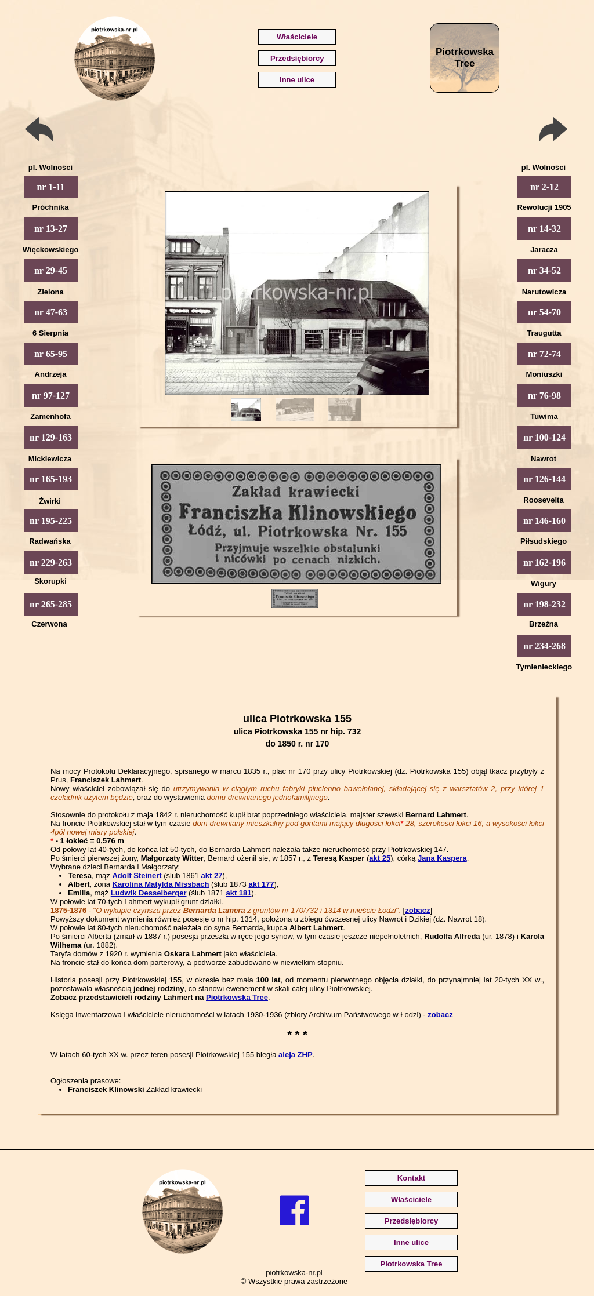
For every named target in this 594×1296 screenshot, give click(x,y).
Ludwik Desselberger (149, 893)
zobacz (417, 910)
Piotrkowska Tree (237, 997)
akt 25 (379, 858)
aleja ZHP (295, 1054)
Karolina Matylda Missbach (161, 884)
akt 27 (212, 875)
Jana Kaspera (442, 858)
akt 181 (238, 893)
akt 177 (261, 884)
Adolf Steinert (136, 875)
